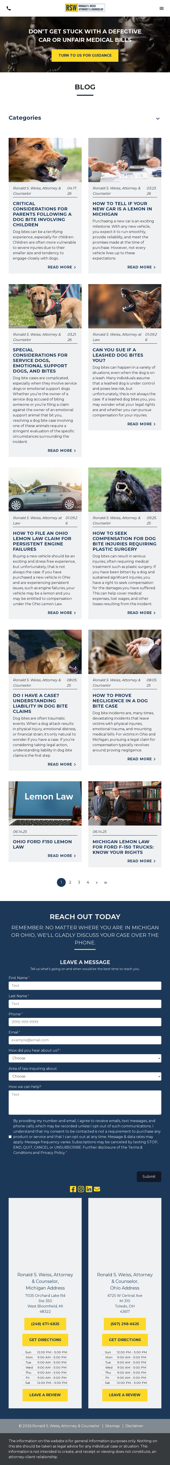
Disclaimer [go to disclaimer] (134, 1426)
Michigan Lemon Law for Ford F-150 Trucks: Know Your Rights (123, 847)
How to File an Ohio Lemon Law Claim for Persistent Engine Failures (42, 541)
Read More (62, 267)
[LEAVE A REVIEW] (45, 1395)
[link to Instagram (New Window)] (81, 1189)
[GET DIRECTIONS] (45, 1340)
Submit (149, 1176)
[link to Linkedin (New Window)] (89, 1189)
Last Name (18, 996)
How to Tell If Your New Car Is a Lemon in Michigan (122, 209)
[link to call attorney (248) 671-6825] (9, 8)
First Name (18, 978)
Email (13, 1032)
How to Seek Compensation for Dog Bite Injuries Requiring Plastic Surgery (124, 541)
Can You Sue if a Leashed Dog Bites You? (118, 355)
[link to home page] (85, 8)
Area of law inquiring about (33, 1069)
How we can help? (25, 1087)
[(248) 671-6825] (45, 1324)
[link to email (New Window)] (97, 1189)
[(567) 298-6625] (125, 1324)
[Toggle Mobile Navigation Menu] (161, 8)
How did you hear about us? (34, 1050)
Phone (15, 1014)
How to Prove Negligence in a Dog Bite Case (120, 701)
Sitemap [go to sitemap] (112, 1426)
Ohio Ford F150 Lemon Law (42, 844)
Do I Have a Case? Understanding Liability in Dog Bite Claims (40, 703)
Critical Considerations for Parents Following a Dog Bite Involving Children (42, 214)
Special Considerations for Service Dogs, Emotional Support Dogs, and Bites (40, 360)
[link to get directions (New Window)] (45, 1303)
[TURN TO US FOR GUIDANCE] (85, 55)
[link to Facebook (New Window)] (73, 1189)
